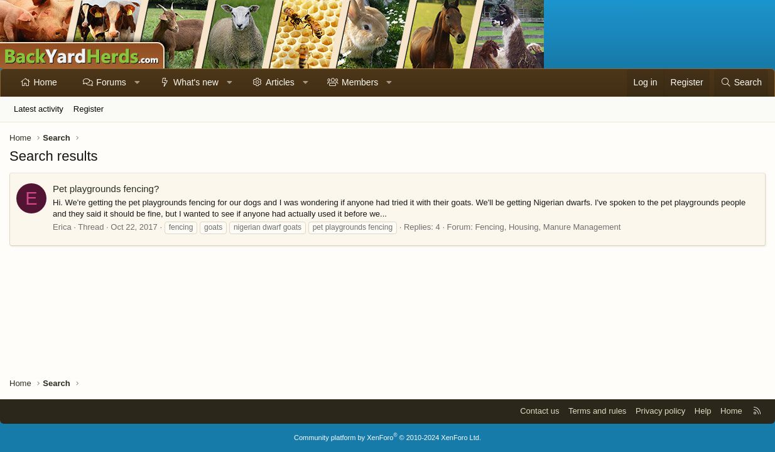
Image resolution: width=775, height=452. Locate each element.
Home (45, 82)
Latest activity (38, 109)
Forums (111, 82)
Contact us (539, 411)
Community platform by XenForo (387, 437)
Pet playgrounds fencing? (106, 188)
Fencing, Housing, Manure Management (548, 227)
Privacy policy (660, 411)
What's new (196, 82)
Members (360, 82)
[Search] (741, 83)
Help (703, 411)
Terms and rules (597, 411)
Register (88, 109)
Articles (280, 82)
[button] (136, 83)
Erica (62, 227)
